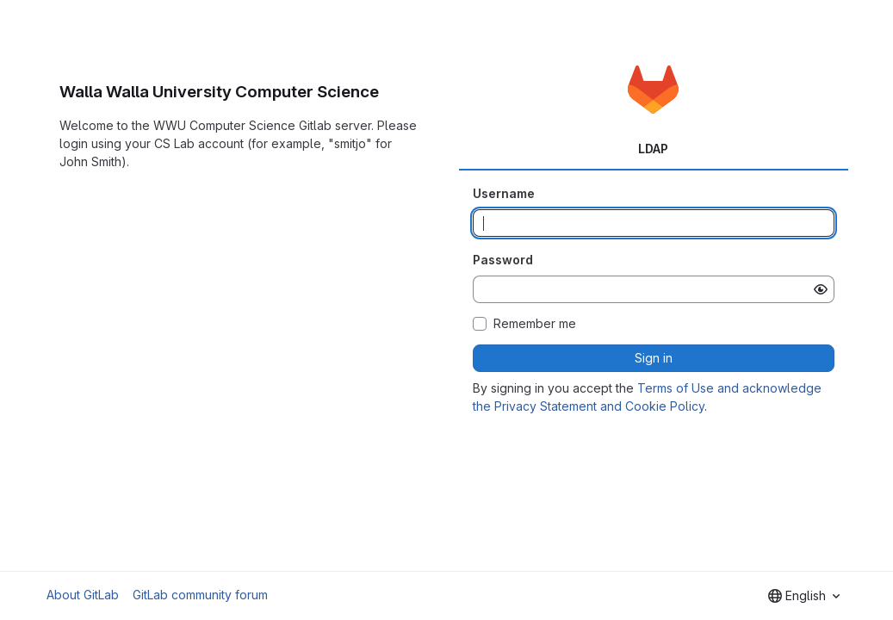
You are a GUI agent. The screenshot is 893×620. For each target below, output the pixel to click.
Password (503, 259)
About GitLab (83, 594)
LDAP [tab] (653, 148)
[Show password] (820, 289)
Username (504, 193)
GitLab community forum (200, 594)
